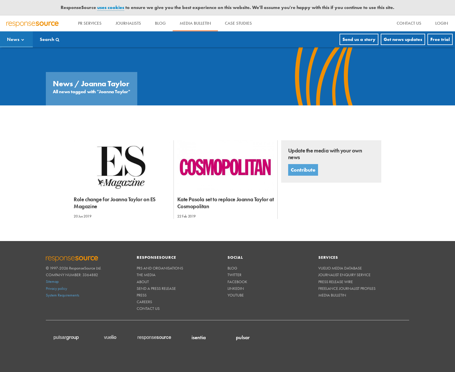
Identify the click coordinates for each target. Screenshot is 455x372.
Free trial (440, 39)
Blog (160, 23)
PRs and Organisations (160, 268)
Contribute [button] (303, 169)
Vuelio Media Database (340, 268)
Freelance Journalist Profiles (346, 288)
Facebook (237, 281)
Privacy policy (56, 288)
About (143, 281)
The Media (146, 274)
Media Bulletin (195, 23)
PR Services (90, 23)
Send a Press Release (156, 288)
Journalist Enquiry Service (344, 274)
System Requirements (62, 295)
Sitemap (52, 281)
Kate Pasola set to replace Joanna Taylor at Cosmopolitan (225, 203)
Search (47, 39)
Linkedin (236, 288)
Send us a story (358, 39)
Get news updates (403, 39)
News (13, 39)
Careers (144, 301)
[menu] (409, 23)
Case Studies (238, 23)
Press (142, 295)
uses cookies (110, 7)
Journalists (128, 23)
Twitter (234, 274)
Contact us (148, 308)
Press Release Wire (335, 281)
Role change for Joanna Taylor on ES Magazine (115, 203)
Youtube (236, 295)
